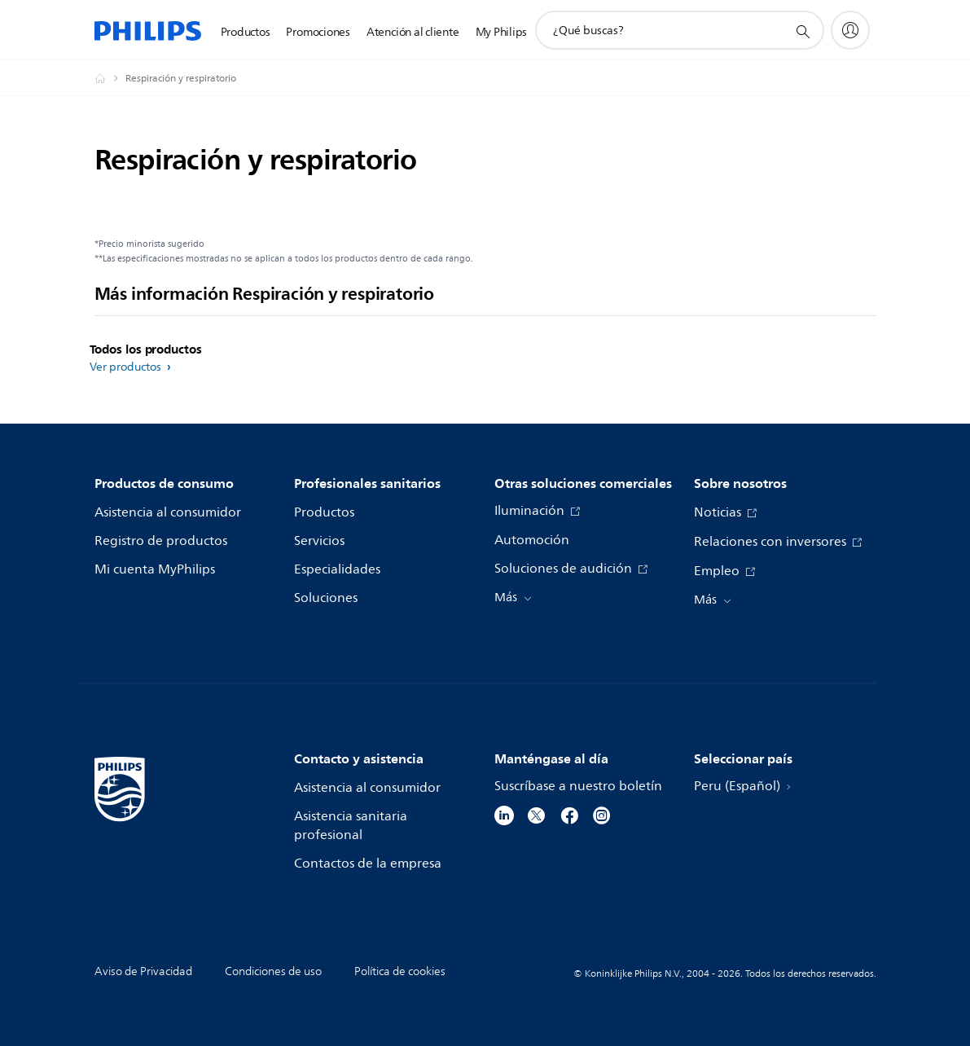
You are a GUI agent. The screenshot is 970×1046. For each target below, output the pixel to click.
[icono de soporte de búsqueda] (802, 31)
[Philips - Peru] (109, 78)
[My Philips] (850, 30)
